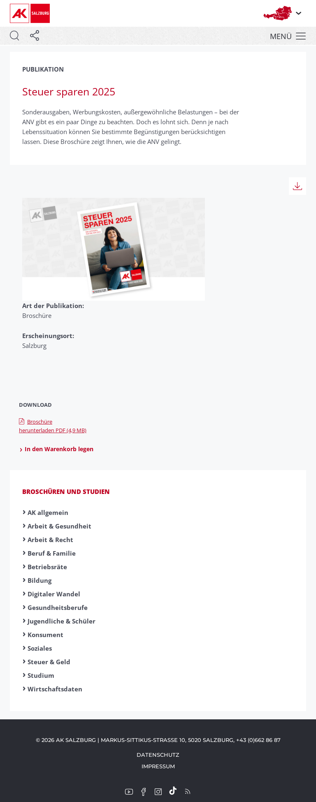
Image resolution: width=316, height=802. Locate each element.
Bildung (39, 580)
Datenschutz (158, 754)
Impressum (158, 766)
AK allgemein (48, 512)
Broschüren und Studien (66, 491)
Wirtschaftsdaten (55, 689)
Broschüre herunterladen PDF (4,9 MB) (52, 426)
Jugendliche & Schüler (61, 621)
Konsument (45, 634)
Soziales (40, 648)
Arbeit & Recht (50, 539)
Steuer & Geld (49, 662)
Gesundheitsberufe (58, 607)
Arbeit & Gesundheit (59, 526)
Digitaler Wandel (54, 594)
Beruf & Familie (52, 553)
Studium (41, 675)
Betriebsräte (47, 567)
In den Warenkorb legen (56, 449)
